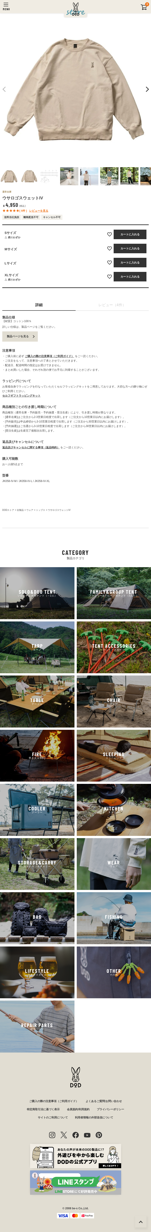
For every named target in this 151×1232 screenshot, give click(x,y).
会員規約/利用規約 (78, 1109)
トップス (40, 510)
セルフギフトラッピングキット (21, 395)
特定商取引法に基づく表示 (43, 1109)
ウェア (29, 510)
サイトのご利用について (53, 1117)
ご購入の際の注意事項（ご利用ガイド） (49, 356)
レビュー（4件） (112, 305)
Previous (4, 89)
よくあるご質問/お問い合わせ (104, 1101)
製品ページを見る (18, 336)
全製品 (20, 510)
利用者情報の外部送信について (94, 1117)
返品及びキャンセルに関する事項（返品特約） (31, 447)
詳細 (39, 305)
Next (146, 89)
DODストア (8, 510)
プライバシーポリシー (110, 1109)
